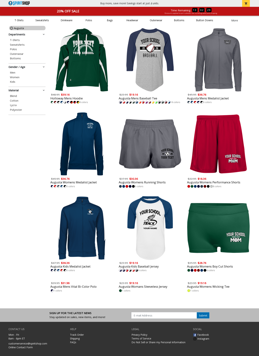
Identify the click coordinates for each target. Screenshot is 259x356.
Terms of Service (141, 338)
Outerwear (156, 20)
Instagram (201, 338)
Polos (88, 20)
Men (12, 72)
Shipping (75, 338)
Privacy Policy (139, 334)
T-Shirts (19, 20)
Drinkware (66, 20)
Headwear (132, 20)
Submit (203, 315)
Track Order (77, 334)
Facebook (201, 334)
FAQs (73, 342)
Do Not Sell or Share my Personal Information (158, 342)
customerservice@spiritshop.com (27, 343)
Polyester (16, 109)
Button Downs (204, 20)
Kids (12, 81)
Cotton (14, 100)
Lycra (13, 105)
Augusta (17, 28)
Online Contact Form (20, 347)
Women (14, 77)
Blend (13, 95)
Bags (110, 20)
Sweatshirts (42, 20)
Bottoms (179, 20)
